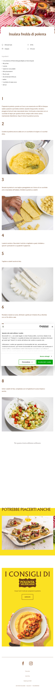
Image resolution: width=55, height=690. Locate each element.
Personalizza (27, 362)
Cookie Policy (27, 676)
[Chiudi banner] (52, 326)
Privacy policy (27, 671)
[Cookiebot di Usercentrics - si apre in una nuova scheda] (40, 326)
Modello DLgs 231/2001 (27, 680)
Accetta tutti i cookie (44, 362)
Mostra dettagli (44, 356)
